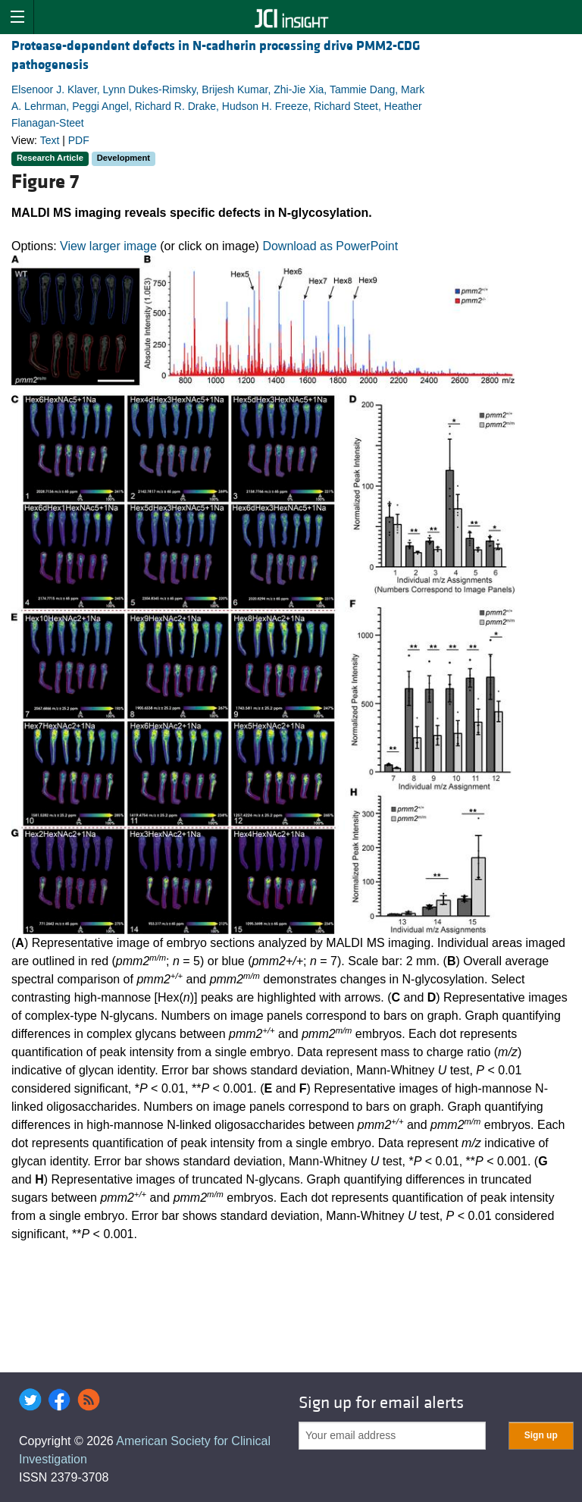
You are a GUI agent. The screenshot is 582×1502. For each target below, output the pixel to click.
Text (50, 140)
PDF (78, 140)
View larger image (108, 246)
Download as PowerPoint (330, 246)
